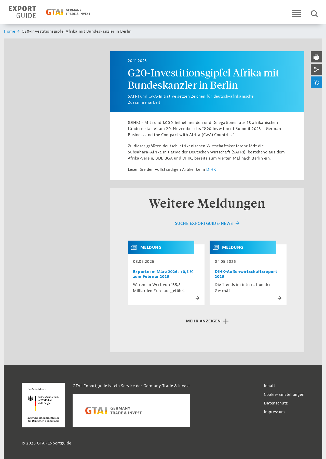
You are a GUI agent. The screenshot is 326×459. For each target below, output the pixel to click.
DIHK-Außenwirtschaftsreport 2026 (246, 274)
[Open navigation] (296, 13)
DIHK (211, 169)
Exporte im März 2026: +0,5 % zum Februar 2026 (163, 274)
